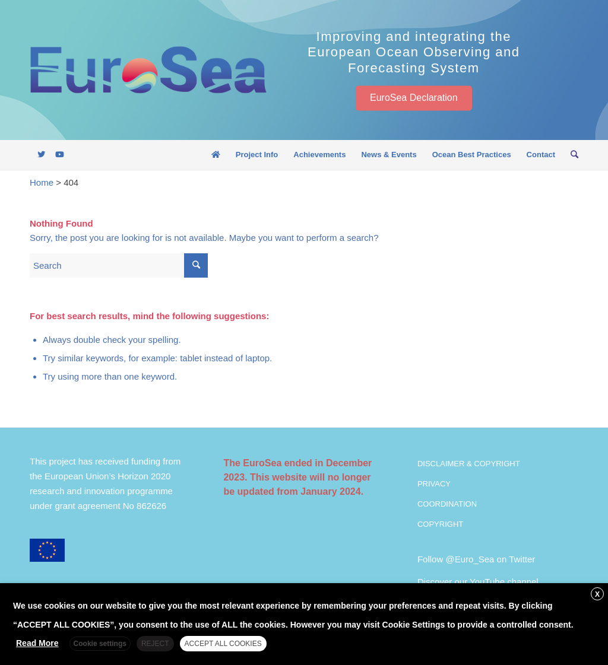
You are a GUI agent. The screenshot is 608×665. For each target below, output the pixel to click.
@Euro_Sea (469, 559)
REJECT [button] (155, 643)
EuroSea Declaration (414, 98)
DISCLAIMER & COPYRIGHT (468, 463)
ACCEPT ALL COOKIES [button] (223, 643)
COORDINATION (447, 503)
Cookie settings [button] (100, 643)
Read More (37, 643)
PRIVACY (434, 483)
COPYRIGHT (440, 524)
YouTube (487, 582)
